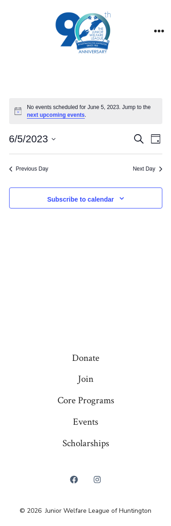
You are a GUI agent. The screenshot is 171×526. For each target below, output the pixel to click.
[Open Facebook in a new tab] (74, 480)
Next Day (147, 169)
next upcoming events (56, 115)
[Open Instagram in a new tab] (98, 480)
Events (85, 422)
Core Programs (85, 400)
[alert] (85, 111)
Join (85, 379)
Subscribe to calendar (80, 199)
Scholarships (85, 443)
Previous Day (28, 169)
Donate (85, 358)
